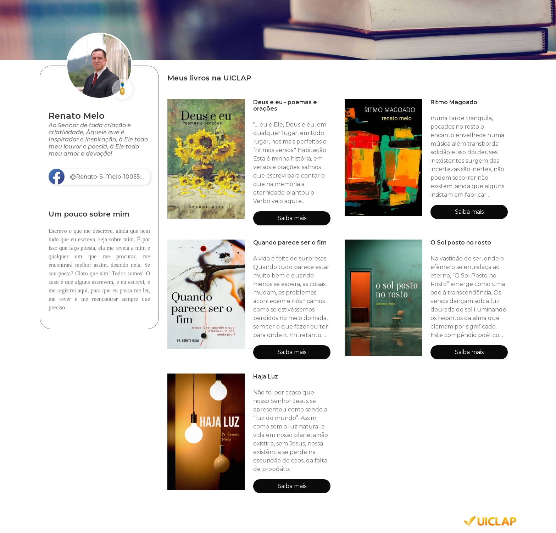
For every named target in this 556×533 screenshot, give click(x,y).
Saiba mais (292, 218)
